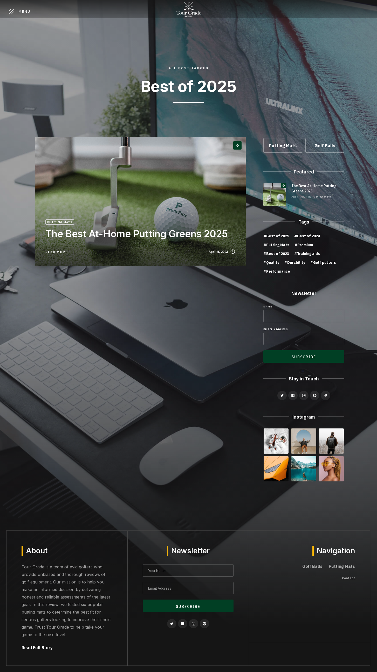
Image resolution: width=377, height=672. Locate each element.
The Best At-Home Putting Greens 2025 (314, 188)
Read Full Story (37, 647)
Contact (348, 578)
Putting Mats (321, 197)
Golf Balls (312, 566)
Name (267, 306)
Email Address (275, 329)
